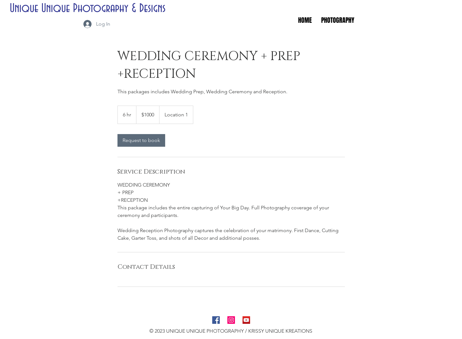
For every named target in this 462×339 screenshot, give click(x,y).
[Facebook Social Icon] (216, 320)
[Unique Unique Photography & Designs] (90, 8)
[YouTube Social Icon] (246, 320)
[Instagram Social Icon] (231, 320)
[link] (141, 140)
